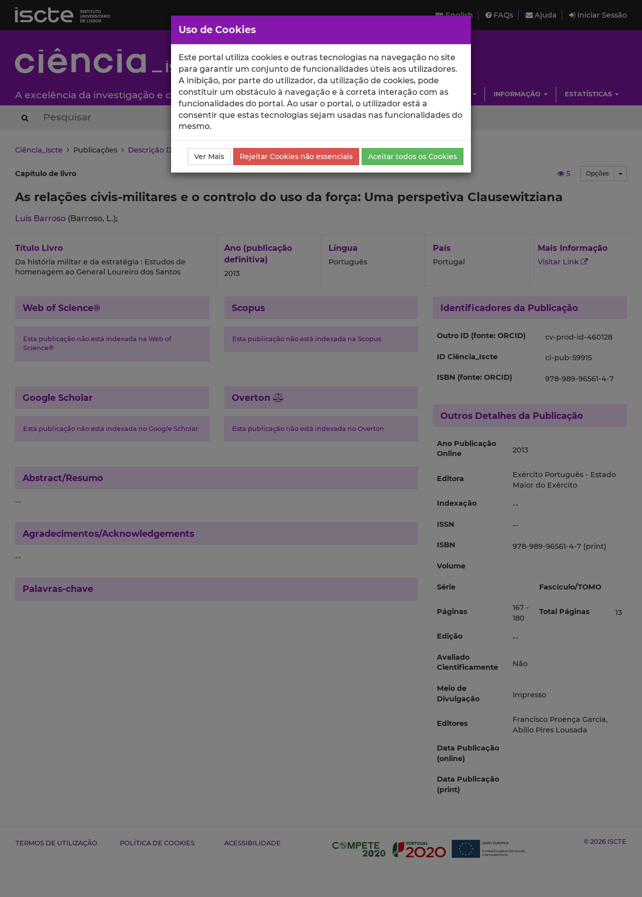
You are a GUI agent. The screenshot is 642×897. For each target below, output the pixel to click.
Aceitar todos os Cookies (412, 156)
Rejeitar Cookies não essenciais (296, 156)
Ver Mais (209, 156)
